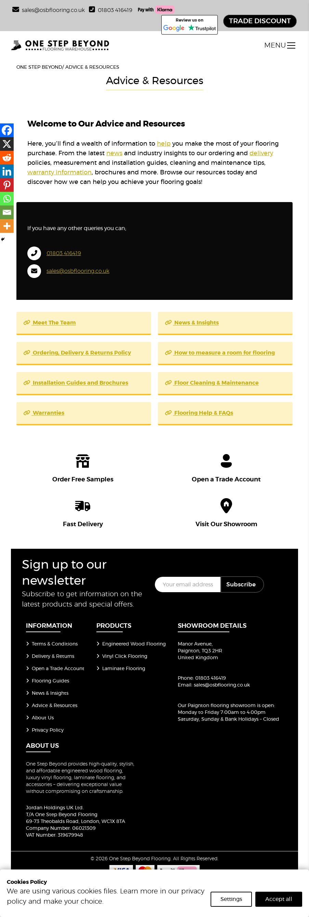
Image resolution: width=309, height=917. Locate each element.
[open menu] (279, 45)
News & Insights (192, 322)
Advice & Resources (51, 705)
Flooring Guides (47, 681)
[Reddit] (7, 157)
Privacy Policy (45, 730)
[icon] (82, 466)
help (164, 144)
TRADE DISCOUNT (260, 21)
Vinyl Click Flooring (121, 656)
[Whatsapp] (7, 198)
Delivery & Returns (50, 656)
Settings (231, 899)
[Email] (7, 212)
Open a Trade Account (55, 668)
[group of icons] (154, 489)
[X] (7, 144)
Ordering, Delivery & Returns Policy (77, 353)
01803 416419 (110, 10)
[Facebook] (7, 130)
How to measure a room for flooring (220, 353)
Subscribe (241, 584)
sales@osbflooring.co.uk (77, 271)
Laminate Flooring (120, 668)
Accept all (278, 899)
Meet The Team (49, 322)
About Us (40, 718)
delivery (261, 153)
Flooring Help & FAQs (199, 413)
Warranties (43, 413)
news (114, 153)
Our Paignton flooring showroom (217, 705)
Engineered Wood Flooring (131, 644)
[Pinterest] (7, 185)
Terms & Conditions (52, 644)
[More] (7, 226)
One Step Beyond (39, 67)
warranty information (59, 173)
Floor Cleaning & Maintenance (212, 383)
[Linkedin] (7, 171)
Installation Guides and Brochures (75, 383)
